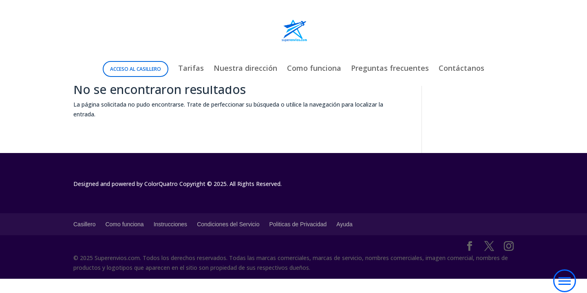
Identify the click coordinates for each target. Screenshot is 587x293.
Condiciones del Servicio (228, 224)
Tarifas (191, 69)
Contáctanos (461, 69)
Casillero (84, 224)
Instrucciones (170, 224)
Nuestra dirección (245, 69)
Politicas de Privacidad (298, 224)
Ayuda (344, 224)
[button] (564, 280)
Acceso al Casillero (135, 69)
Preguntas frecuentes (390, 69)
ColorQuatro (161, 184)
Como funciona (314, 69)
